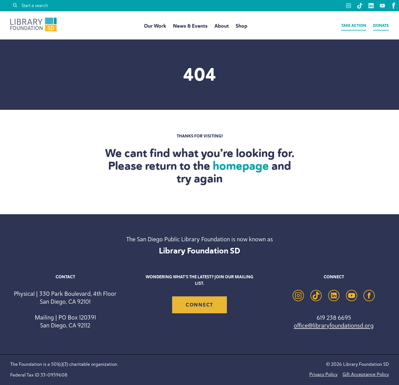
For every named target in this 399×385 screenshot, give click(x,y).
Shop (241, 26)
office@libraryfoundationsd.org (334, 325)
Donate (381, 25)
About (221, 26)
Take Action (353, 25)
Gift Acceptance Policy (366, 374)
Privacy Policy (323, 374)
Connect (199, 304)
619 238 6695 (334, 317)
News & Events (190, 26)
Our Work (155, 26)
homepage (241, 165)
